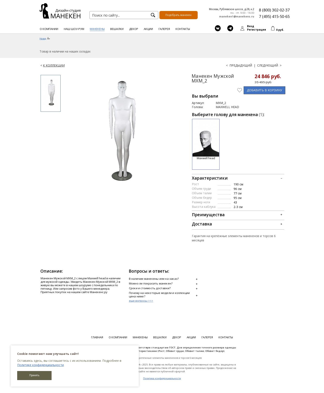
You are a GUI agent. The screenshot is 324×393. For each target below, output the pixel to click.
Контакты (183, 29)
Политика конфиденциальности (162, 378)
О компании (49, 29)
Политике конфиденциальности (40, 365)
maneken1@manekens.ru (236, 16)
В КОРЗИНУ (264, 90)
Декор (133, 29)
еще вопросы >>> (141, 301)
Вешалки (117, 29)
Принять (34, 375)
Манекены (97, 29)
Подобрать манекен (178, 15)
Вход (250, 26)
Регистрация (256, 29)
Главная (97, 337)
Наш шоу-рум (74, 29)
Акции (148, 29)
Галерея (164, 29)
